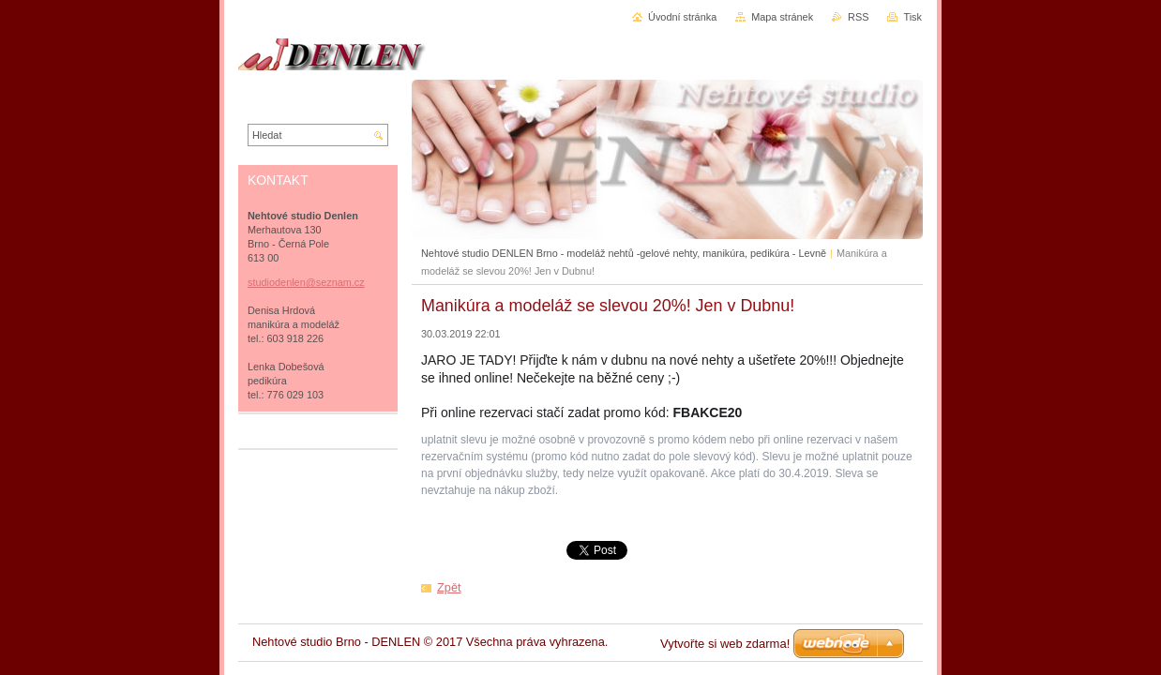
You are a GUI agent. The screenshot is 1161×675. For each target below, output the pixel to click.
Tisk (912, 16)
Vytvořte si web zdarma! (725, 644)
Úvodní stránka (682, 16)
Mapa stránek (782, 16)
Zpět (449, 587)
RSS (858, 16)
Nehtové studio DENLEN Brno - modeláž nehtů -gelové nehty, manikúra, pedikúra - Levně (623, 253)
